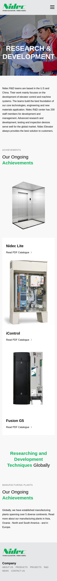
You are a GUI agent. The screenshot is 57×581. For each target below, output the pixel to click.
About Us (7, 567)
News (5, 571)
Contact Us (18, 571)
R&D (46, 567)
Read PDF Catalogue (19, 252)
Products (22, 567)
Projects (35, 567)
